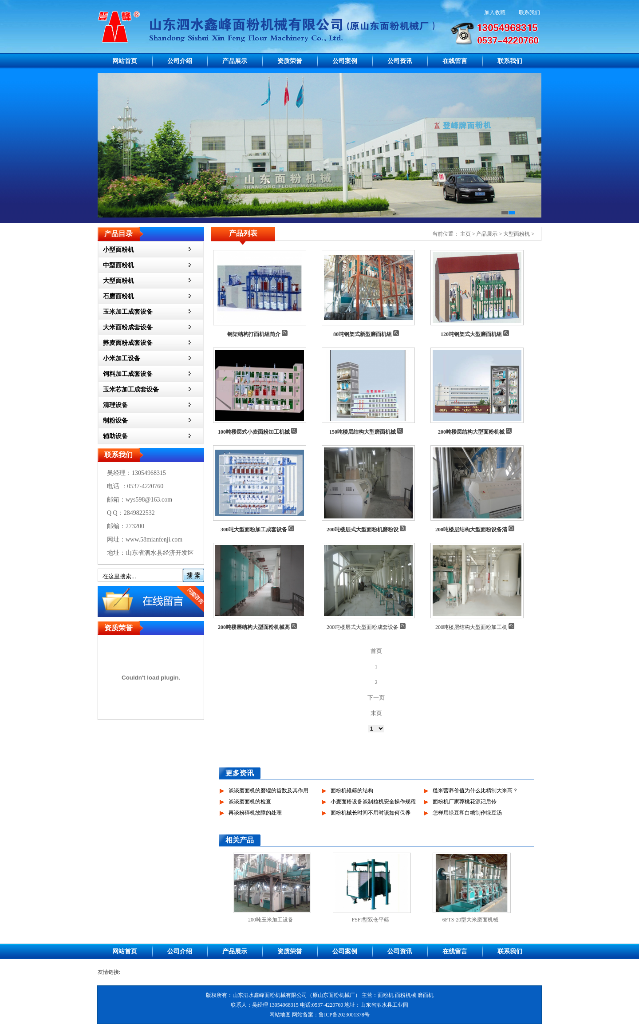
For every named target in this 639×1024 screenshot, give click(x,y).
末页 (376, 713)
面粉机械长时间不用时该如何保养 (370, 813)
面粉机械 (405, 995)
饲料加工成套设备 (128, 374)
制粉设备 (115, 420)
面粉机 (386, 995)
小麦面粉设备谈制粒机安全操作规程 (373, 802)
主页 (465, 234)
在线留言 (454, 61)
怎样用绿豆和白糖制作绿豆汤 (467, 813)
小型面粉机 (118, 249)
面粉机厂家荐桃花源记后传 (465, 802)
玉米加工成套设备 (128, 311)
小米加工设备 (121, 358)
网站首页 (124, 61)
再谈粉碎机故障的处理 (255, 813)
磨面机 (426, 995)
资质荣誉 (289, 61)
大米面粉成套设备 (128, 327)
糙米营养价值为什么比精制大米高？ (475, 790)
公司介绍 (179, 61)
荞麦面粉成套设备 (128, 343)
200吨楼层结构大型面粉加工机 (471, 627)
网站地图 (280, 1015)
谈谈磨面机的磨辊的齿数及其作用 (268, 790)
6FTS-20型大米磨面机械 (470, 920)
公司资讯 (399, 61)
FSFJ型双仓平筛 (371, 920)
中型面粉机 (118, 265)
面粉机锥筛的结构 (352, 790)
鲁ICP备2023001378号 (344, 1015)
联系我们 (529, 12)
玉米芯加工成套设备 (131, 389)
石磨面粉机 (118, 296)
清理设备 (115, 405)
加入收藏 (494, 12)
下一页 (376, 697)
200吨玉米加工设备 (270, 920)
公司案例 (344, 61)
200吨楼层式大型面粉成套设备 (362, 627)
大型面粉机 (118, 280)
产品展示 (234, 61)
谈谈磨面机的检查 (250, 802)
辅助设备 (115, 436)
